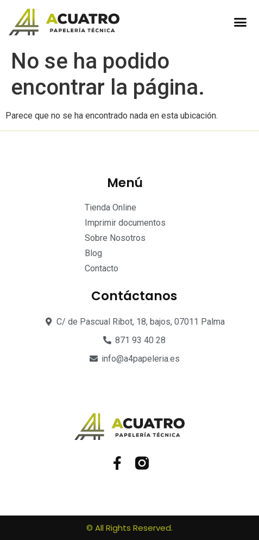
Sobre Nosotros (115, 238)
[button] (240, 22)
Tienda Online (110, 207)
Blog (93, 253)
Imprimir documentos (125, 223)
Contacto (101, 268)
